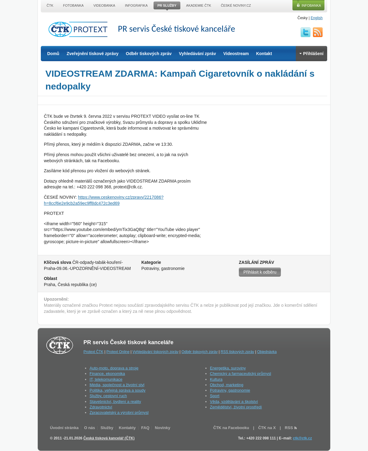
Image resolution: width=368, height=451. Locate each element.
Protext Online (117, 352)
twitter (305, 32)
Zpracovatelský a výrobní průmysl (119, 412)
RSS (318, 32)
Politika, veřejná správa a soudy (118, 390)
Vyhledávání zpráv (197, 53)
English (317, 18)
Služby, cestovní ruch (108, 395)
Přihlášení (311, 53)
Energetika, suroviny (228, 368)
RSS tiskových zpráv (237, 352)
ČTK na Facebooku (231, 427)
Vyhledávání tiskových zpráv (156, 352)
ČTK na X (267, 427)
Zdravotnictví (101, 407)
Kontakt (264, 53)
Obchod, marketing (226, 385)
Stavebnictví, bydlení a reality (115, 401)
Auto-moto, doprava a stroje (114, 368)
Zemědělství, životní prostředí (236, 407)
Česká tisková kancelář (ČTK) (109, 438)
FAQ (145, 427)
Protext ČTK (93, 352)
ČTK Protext (80, 29)
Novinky (162, 427)
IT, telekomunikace (106, 379)
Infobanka (311, 5)
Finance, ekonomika (107, 373)
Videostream (236, 53)
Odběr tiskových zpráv (149, 53)
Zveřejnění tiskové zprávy (93, 53)
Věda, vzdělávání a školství (234, 401)
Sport (214, 395)
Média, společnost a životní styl (117, 385)
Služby (107, 427)
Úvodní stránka (64, 427)
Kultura (216, 379)
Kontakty (127, 427)
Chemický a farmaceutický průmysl (240, 373)
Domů (53, 53)
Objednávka (267, 352)
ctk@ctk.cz (302, 438)
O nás (89, 427)
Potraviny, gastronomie (230, 390)
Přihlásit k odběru (259, 272)
